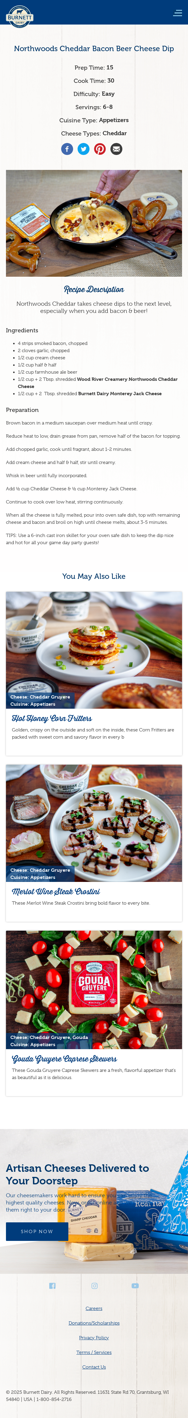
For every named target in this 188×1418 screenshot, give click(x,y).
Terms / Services (94, 1352)
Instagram (94, 1286)
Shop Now (37, 1231)
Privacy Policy (94, 1338)
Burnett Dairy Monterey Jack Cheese (120, 393)
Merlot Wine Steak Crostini (56, 891)
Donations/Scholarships (94, 1323)
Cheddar (115, 133)
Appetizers (114, 120)
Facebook (52, 1286)
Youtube (135, 1286)
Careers (94, 1308)
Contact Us (94, 1367)
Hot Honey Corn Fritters (52, 718)
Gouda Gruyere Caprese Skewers (64, 1058)
